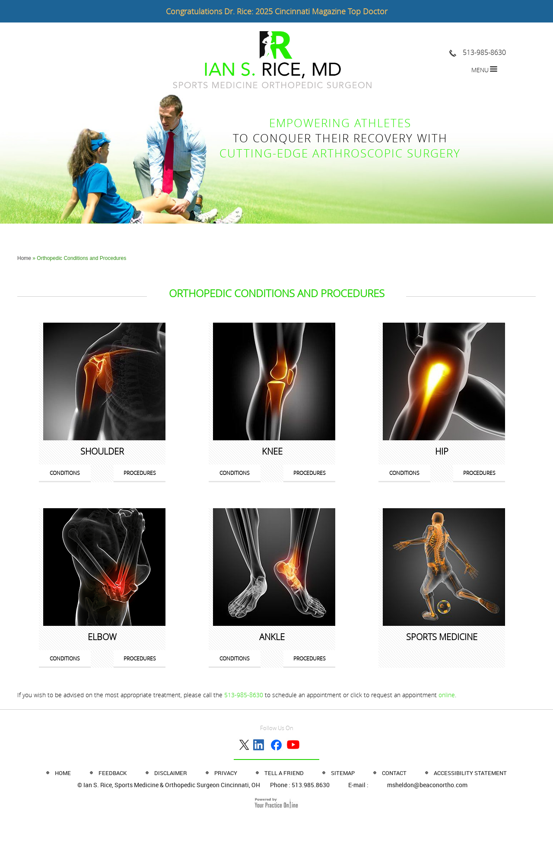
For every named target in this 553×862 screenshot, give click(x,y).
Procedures (140, 472)
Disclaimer (171, 773)
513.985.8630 (311, 785)
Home (24, 258)
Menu (480, 70)
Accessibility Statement (470, 773)
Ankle (272, 637)
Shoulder (102, 451)
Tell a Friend (284, 773)
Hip (441, 451)
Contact (395, 773)
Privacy (226, 773)
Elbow (102, 637)
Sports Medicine (441, 637)
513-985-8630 (484, 52)
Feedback (113, 773)
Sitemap (343, 773)
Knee (272, 451)
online (447, 695)
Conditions (65, 472)
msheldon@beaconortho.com (427, 785)
